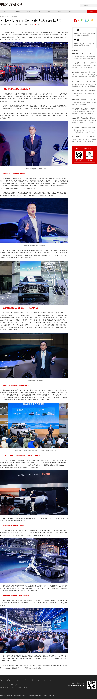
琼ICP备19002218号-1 (6, 687)
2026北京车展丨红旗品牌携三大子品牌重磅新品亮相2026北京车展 (84, 109)
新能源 (70, 11)
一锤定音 (17, 11)
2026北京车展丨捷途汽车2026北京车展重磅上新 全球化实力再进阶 (84, 81)
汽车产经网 (52, 695)
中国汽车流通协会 (20, 695)
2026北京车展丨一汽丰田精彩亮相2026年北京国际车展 (84, 136)
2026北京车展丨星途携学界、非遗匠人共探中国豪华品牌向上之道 (84, 99)
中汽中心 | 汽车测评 (43, 695)
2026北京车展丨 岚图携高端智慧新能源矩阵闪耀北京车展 (84, 127)
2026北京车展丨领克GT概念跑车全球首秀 (83, 72)
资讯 (28, 11)
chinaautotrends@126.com (76, 685)
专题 (91, 11)
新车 (49, 11)
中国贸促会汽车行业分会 (31, 695)
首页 (5, 11)
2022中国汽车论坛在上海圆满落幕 (81, 53)
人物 (39, 11)
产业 (59, 11)
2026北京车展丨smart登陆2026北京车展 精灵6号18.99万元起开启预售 (84, 63)
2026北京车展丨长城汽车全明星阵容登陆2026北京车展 (84, 90)
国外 (81, 11)
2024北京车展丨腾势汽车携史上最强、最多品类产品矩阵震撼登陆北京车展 (84, 44)
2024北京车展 (15, 16)
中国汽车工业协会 (10, 695)
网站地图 (51, 680)
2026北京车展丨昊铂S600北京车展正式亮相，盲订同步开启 (84, 118)
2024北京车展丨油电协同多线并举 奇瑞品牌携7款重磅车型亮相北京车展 (84, 34)
